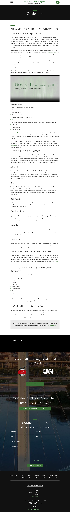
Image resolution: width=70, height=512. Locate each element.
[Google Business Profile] (38, 509)
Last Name (38, 431)
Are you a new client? (15, 441)
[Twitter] (32, 509)
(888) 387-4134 (35, 503)
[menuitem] (35, 346)
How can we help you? (15, 446)
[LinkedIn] (41, 509)
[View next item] (40, 379)
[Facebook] (28, 509)
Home (11, 475)
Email (37, 436)
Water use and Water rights (18, 119)
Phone (11, 436)
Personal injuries (16, 132)
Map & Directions (35, 496)
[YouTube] (35, 509)
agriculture (13, 145)
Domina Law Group (52, 52)
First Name (13, 431)
